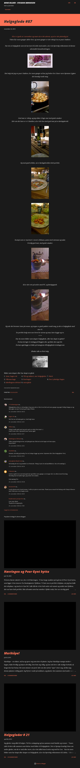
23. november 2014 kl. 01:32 (17, 456)
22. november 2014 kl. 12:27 (16, 434)
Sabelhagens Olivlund (15, 438)
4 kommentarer (12, 594)
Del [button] (73, 392)
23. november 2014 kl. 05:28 (17, 482)
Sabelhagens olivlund (13, 382)
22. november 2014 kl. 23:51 (16, 446)
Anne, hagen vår (11, 376)
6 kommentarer (12, 675)
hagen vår (11, 416)
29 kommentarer (13, 757)
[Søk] (69, 3)
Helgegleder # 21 (17, 735)
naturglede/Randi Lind (15, 461)
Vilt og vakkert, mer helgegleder (34, 376)
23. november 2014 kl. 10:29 (17, 494)
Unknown (11, 471)
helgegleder (14, 392)
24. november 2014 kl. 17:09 (16, 506)
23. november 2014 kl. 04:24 (17, 466)
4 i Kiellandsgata (13, 404)
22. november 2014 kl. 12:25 (16, 422)
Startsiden (8, 9)
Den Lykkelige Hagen (56, 379)
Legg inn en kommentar (11, 510)
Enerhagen (27, 379)
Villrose (11, 427)
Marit (51, 376)
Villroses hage (11, 379)
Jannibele (11, 451)
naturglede (27, 382)
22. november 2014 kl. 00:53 (17, 411)
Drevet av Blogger (40, 763)
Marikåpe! (12, 653)
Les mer (73, 594)
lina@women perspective (16, 498)
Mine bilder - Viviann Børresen (19, 2)
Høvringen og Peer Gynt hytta (26, 571)
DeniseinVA (12, 486)
